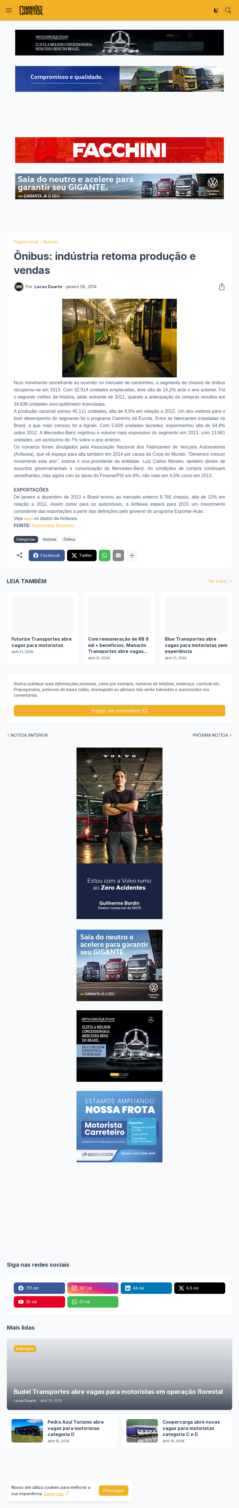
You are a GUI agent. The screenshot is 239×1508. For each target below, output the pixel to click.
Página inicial (26, 241)
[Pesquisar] (228, 10)
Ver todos (217, 581)
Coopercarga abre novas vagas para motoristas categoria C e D (191, 1428)
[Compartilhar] (220, 287)
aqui (28, 518)
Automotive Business (53, 525)
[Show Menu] (9, 10)
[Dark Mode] (216, 10)
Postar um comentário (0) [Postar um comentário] (119, 711)
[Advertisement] (119, 115)
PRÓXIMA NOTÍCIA (210, 735)
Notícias (50, 241)
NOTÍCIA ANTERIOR (29, 735)
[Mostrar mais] (132, 555)
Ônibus (69, 539)
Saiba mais (54, 1493)
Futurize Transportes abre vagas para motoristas (41, 642)
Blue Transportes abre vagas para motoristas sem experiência (196, 645)
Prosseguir (113, 1490)
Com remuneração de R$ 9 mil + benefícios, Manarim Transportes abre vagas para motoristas (118, 645)
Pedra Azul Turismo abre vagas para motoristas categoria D (76, 1428)
